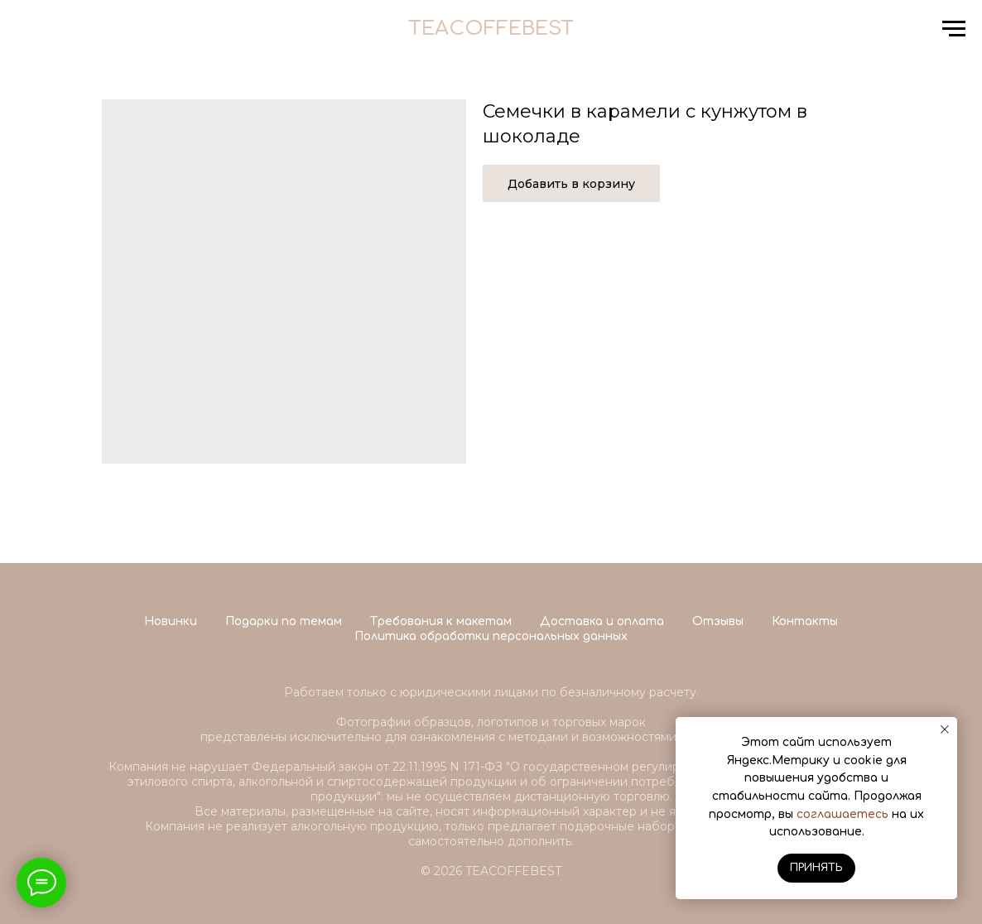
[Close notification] (944, 729)
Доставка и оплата (602, 621)
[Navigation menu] (953, 29)
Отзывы (718, 621)
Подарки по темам (283, 621)
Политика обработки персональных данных (491, 636)
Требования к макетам (441, 621)
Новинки (170, 621)
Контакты (805, 621)
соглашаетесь (842, 814)
